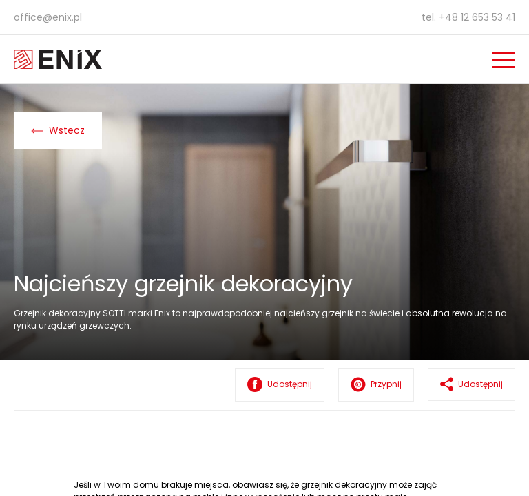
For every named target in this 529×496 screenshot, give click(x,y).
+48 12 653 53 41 (477, 17)
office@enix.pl (48, 17)
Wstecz (58, 130)
